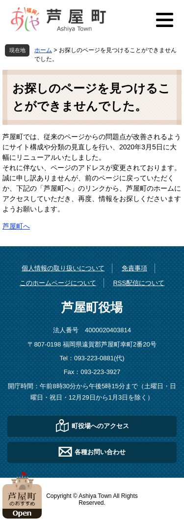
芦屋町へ (16, 226)
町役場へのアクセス (100, 425)
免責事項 (134, 268)
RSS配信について (138, 283)
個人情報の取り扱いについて (63, 268)
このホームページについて (58, 283)
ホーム (43, 50)
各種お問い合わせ (100, 451)
